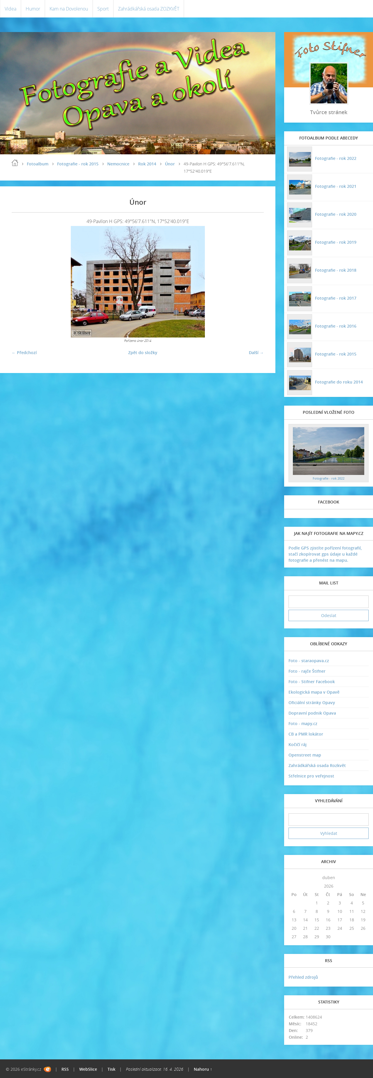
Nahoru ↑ (203, 1069)
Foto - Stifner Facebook (311, 681)
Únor (170, 164)
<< (294, 877)
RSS (65, 1069)
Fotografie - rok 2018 (335, 270)
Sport (103, 9)
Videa (10, 9)
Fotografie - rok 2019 (335, 242)
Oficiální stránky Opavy (311, 702)
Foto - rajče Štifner (307, 671)
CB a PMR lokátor (305, 734)
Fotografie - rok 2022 (335, 158)
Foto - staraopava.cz (308, 660)
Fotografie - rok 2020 (335, 214)
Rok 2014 (147, 164)
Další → (256, 352)
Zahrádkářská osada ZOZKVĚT (148, 9)
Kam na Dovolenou (69, 9)
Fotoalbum (37, 164)
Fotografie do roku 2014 (339, 382)
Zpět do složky (142, 352)
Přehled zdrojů (303, 977)
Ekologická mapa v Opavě (313, 692)
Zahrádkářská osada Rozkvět (317, 765)
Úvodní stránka (15, 162)
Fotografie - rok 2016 (335, 326)
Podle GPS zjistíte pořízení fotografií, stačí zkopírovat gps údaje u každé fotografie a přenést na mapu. (325, 554)
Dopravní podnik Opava (312, 713)
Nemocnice (118, 164)
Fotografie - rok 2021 (335, 186)
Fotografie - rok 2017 (335, 298)
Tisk (111, 1069)
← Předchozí (24, 352)
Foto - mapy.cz (302, 723)
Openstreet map (304, 755)
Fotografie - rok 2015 (77, 164)
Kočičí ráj (297, 744)
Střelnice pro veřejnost (311, 776)
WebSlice (88, 1069)
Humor (33, 9)
